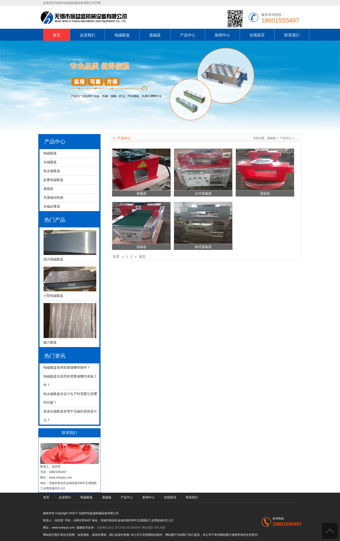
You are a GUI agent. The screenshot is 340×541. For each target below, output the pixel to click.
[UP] (330, 531)
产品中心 (187, 35)
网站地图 (147, 527)
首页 (56, 35)
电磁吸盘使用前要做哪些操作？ (66, 367)
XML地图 (160, 527)
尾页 (142, 257)
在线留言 (257, 35)
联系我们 (292, 35)
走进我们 (87, 35)
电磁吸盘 (122, 35)
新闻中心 (222, 35)
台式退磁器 (203, 193)
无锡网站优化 (105, 527)
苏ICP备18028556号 (128, 527)
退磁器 (155, 35)
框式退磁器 (203, 247)
